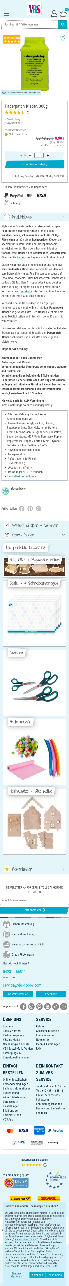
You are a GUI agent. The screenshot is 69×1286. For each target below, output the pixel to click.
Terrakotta (26, 291)
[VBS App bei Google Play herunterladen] (22, 1237)
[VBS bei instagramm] (31, 1006)
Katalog (40, 1026)
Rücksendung (11, 1093)
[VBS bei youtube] (47, 1006)
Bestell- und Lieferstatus (50, 1108)
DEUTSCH (34, 1249)
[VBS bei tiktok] (55, 1006)
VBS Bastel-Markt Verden (18, 1048)
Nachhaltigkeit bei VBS (16, 1044)
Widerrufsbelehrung (14, 1097)
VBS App (8, 1119)
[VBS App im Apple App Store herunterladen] (47, 1237)
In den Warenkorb (34, 164)
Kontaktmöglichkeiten (49, 1104)
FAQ (38, 1048)
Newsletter (42, 1039)
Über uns (8, 1026)
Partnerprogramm (13, 1035)
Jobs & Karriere (12, 1031)
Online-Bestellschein (15, 1079)
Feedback (51, 994)
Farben (21, 257)
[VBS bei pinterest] (39, 1006)
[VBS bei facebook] (23, 1006)
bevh (16, 1175)
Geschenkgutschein (47, 1031)
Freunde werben (45, 1035)
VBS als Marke (11, 1039)
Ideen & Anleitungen (48, 1044)
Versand (60, 145)
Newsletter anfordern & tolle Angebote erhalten (34, 890)
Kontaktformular (18, 994)
